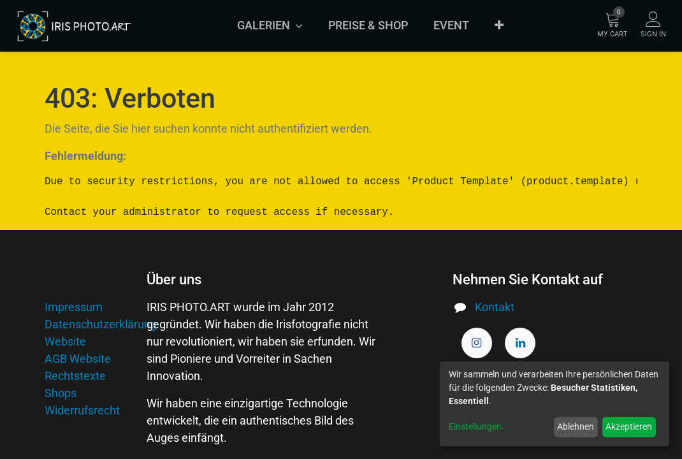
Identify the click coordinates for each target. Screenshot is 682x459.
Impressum (74, 307)
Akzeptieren (629, 426)
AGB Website (78, 358)
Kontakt (494, 307)
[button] (499, 25)
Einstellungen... (479, 426)
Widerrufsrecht (82, 410)
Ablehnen (575, 426)
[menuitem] (368, 25)
